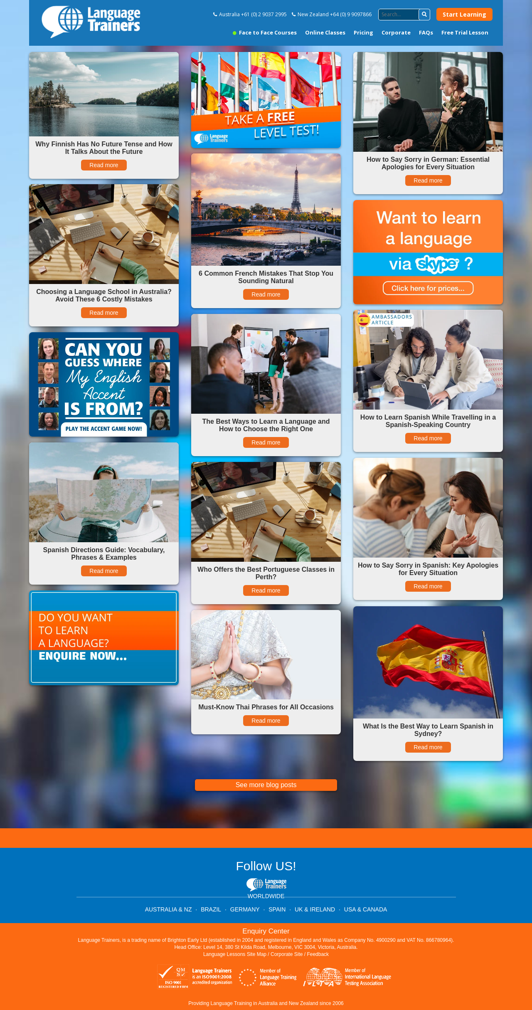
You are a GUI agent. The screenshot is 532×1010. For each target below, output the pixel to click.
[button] (424, 14)
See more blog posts (266, 784)
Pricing (363, 32)
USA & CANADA (365, 909)
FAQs (426, 32)
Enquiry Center (265, 931)
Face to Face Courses (265, 32)
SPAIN (277, 909)
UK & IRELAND (315, 909)
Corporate (396, 32)
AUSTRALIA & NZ (168, 909)
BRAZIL (211, 909)
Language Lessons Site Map (234, 954)
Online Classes (325, 32)
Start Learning (464, 14)
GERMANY (245, 909)
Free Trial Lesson (464, 32)
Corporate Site (287, 954)
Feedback (318, 954)
